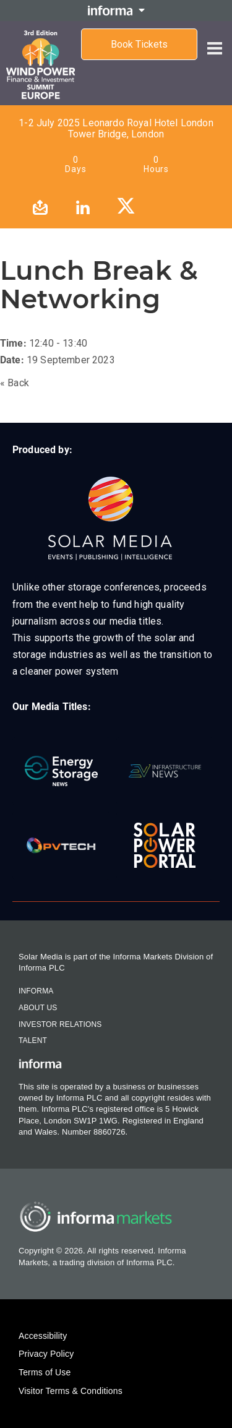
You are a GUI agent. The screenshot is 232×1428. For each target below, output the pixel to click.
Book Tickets (139, 44)
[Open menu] (214, 38)
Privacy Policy (46, 1354)
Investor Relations (60, 1024)
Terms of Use (45, 1372)
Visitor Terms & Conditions (70, 1391)
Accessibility (43, 1336)
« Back (14, 383)
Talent (33, 1040)
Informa (36, 991)
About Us (38, 1007)
